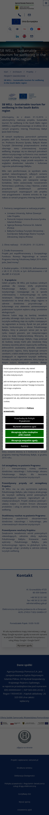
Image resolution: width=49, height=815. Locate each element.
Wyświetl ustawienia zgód (24, 426)
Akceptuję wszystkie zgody (24, 440)
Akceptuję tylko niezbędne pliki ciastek (24, 433)
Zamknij (24, 446)
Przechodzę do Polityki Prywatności (24, 419)
